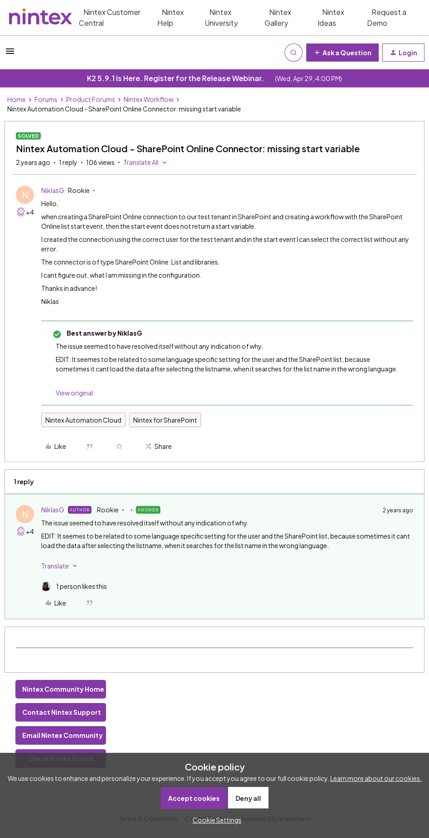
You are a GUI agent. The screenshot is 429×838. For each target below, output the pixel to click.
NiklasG (52, 190)
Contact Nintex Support (61, 712)
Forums (46, 99)
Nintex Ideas (331, 17)
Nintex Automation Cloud (83, 420)
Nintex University (221, 17)
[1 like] (74, 586)
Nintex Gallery (278, 17)
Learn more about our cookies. (376, 778)
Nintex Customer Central (109, 17)
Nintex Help (170, 17)
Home (16, 99)
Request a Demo (386, 17)
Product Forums (90, 99)
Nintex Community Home (63, 689)
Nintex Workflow (149, 99)
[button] (10, 54)
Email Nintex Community (62, 735)
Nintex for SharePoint (165, 420)
